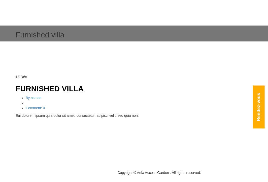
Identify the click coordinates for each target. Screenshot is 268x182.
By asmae (33, 98)
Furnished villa (50, 88)
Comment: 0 (35, 108)
